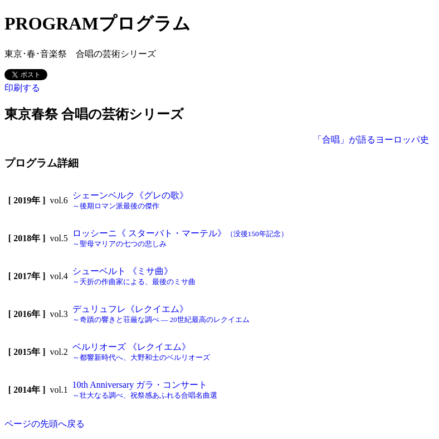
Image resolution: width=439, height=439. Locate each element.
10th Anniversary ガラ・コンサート (144, 389)
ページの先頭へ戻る (44, 423)
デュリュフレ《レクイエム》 (161, 314)
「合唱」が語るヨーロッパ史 (371, 139)
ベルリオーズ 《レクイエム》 (141, 352)
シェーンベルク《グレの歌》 (130, 200)
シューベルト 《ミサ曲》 (134, 276)
